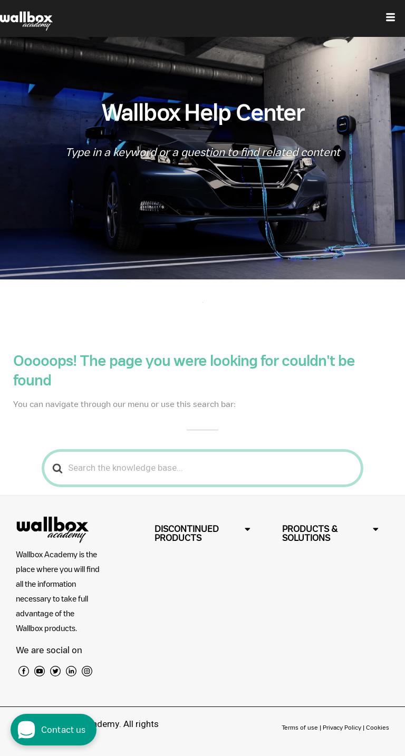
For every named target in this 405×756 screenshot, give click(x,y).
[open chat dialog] (54, 729)
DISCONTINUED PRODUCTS (187, 533)
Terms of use (301, 727)
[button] (203, 533)
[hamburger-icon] (390, 18)
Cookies (377, 727)
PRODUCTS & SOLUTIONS (310, 533)
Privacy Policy (342, 727)
